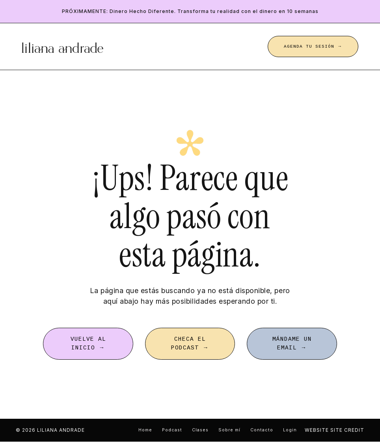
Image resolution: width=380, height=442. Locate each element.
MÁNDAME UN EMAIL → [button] (292, 343)
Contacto (261, 430)
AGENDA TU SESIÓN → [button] (313, 46)
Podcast (172, 430)
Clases (200, 430)
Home (145, 430)
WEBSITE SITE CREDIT (334, 430)
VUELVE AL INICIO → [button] (88, 343)
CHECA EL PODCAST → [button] (190, 343)
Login (290, 430)
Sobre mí (229, 430)
